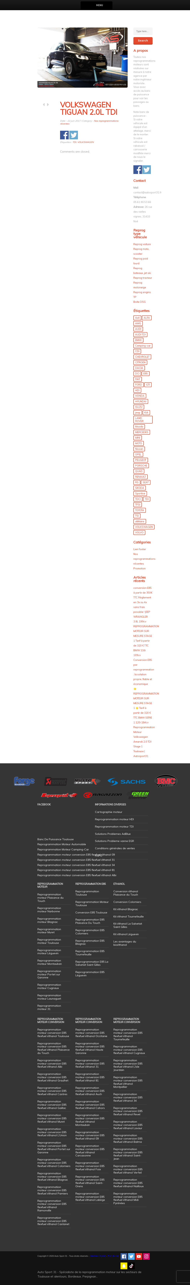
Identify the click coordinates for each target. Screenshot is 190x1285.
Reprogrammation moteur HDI (114, 819)
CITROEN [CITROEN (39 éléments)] (140, 362)
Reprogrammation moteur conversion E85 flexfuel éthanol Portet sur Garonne (53, 1147)
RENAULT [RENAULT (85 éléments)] (140, 476)
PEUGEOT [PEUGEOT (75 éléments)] (140, 460)
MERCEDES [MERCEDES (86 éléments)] (141, 432)
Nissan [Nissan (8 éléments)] (139, 448)
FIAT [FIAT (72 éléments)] (137, 379)
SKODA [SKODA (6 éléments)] (139, 487)
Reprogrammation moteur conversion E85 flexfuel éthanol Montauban (89, 1119)
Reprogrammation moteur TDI (114, 826)
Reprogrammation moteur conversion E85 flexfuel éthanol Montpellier (127, 1082)
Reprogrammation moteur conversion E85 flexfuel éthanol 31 (89, 1064)
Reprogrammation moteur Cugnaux (49, 986)
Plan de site (113, 1256)
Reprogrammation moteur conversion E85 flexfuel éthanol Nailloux (128, 1183)
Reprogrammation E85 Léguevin (89, 973)
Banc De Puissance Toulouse (55, 839)
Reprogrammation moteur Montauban (49, 962)
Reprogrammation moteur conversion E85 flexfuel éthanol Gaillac (51, 1105)
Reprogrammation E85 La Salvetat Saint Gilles (91, 963)
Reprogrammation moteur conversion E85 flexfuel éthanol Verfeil (127, 1169)
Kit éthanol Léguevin (126, 934)
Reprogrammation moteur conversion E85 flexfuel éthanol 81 (89, 1077)
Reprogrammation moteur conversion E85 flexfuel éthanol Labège (90, 1197)
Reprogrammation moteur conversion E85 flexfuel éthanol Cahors (90, 1105)
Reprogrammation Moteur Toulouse (92, 903)
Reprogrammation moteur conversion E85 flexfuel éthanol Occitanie (91, 1033)
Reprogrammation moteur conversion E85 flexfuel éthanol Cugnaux (129, 1050)
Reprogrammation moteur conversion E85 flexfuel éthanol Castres (52, 1091)
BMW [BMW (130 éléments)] (138, 340)
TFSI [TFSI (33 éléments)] (137, 504)
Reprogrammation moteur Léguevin (49, 951)
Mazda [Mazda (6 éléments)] (139, 426)
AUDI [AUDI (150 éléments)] (138, 328)
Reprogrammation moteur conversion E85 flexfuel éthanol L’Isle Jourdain (127, 1065)
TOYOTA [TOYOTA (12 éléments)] (139, 510)
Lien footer (139, 549)
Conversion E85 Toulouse (91, 912)
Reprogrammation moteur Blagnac (49, 920)
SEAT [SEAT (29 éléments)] (146, 482)
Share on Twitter (73, 135)
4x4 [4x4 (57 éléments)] (137, 317)
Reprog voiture (142, 244)
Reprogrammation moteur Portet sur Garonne (49, 974)
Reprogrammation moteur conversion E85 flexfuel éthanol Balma (127, 1139)
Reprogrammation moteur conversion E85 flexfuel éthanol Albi (51, 1064)
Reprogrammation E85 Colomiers (89, 931)
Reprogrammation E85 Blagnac (89, 942)
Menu (99, 5)
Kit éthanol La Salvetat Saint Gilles (127, 925)
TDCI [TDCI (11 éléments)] (138, 499)
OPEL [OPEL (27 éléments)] (138, 454)
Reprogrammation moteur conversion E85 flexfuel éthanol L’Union (52, 1132)
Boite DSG (139, 301)
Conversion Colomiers (127, 902)
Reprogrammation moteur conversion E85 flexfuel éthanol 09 (89, 1135)
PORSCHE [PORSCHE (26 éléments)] (141, 465)
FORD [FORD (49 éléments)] (138, 384)
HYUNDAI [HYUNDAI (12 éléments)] (140, 401)
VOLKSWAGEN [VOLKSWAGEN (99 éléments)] (144, 526)
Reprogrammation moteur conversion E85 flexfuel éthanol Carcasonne (89, 1150)
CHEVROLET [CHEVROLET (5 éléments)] (142, 356)
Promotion (139, 568)
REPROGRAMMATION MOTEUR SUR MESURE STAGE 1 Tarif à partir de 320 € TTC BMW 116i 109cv (146, 641)
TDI (74, 142)
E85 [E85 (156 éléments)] (145, 373)
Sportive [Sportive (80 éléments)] (140, 493)
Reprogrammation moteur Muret (49, 930)
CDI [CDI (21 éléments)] (137, 351)
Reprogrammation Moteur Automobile (61, 844)
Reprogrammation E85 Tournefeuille (89, 952)
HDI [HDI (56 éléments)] (137, 390)
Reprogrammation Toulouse (87, 893)
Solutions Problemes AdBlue (113, 834)
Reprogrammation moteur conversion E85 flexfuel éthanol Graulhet (52, 1077)
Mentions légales (98, 1256)
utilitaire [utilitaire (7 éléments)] (139, 521)
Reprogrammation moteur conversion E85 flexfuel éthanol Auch (89, 1091)
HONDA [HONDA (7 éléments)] (140, 395)
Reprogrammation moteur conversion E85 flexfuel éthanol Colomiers (53, 1163)
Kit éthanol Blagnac (125, 909)
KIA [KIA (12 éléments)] (146, 412)
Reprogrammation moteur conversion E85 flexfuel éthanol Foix (89, 1166)
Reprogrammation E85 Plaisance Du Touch (89, 921)
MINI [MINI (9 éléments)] (137, 437)
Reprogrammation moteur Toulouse (49, 941)
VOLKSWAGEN (85, 142)
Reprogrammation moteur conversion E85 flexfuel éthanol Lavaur (127, 1125)
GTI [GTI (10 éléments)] (148, 384)
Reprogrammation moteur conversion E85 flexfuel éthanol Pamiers (52, 1190)
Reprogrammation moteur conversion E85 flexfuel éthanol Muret (51, 1118)
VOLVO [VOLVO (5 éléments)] (139, 532)
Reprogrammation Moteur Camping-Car (63, 849)
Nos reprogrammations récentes (144, 558)
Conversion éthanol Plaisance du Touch (125, 893)
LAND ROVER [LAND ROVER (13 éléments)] (139, 420)
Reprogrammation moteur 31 (49, 1007)
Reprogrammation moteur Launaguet (49, 997)
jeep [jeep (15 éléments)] (137, 412)
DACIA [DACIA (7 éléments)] (139, 367)
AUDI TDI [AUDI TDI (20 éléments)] (140, 334)
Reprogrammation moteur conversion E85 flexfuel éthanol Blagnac (52, 1177)
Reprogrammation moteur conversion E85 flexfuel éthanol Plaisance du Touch (53, 1048)
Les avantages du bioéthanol (124, 943)
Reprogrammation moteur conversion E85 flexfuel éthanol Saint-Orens (89, 1181)
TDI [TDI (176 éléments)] (147, 499)
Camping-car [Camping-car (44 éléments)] (143, 345)
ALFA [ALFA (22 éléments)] (147, 317)
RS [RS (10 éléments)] (137, 482)
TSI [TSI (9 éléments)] (137, 515)
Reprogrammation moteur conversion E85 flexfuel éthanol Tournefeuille (127, 1034)
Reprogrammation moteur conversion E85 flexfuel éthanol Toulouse (53, 1033)
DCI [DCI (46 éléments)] (137, 373)
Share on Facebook (64, 135)
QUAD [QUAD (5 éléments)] (139, 471)
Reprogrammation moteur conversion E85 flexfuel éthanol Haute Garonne (89, 1048)
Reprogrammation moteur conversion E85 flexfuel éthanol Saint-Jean (127, 1153)
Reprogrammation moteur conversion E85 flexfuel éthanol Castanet (53, 1221)
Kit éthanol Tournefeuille (128, 916)
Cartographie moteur (108, 812)
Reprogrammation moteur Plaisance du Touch (50, 898)
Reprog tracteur (142, 277)
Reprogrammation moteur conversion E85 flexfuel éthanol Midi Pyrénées (127, 1198)
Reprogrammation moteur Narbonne (49, 909)
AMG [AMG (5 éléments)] (138, 323)
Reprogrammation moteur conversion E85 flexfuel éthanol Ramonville (51, 1205)
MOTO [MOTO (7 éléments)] (138, 443)
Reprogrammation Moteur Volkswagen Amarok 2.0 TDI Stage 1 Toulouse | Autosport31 (144, 742)
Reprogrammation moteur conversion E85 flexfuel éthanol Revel (127, 1111)
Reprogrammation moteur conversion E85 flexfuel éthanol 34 (127, 1097)
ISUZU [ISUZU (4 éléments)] (138, 406)
